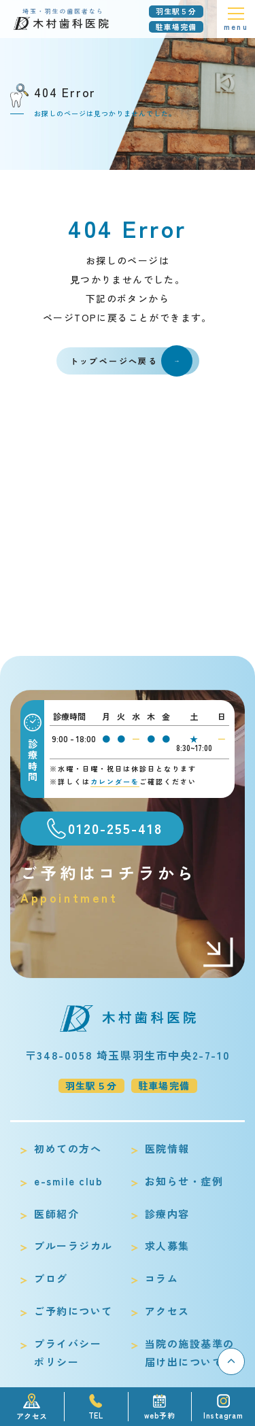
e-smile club (68, 1181)
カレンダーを (114, 781)
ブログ (51, 1278)
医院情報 (167, 1148)
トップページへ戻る (131, 361)
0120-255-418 (115, 828)
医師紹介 (56, 1213)
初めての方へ (67, 1148)
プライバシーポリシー (67, 1353)
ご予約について (73, 1311)
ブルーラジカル (73, 1245)
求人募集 (167, 1245)
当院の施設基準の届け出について (190, 1353)
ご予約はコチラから (127, 883)
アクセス (167, 1311)
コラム (162, 1278)
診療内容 (167, 1213)
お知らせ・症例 (184, 1181)
